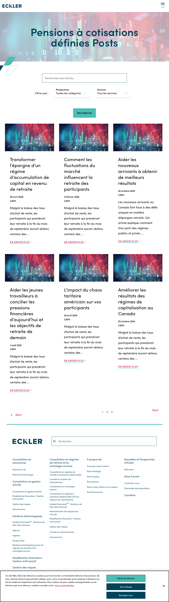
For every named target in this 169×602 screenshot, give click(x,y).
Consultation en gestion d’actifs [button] (27, 483)
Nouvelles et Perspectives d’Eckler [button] (139, 461)
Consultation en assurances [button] (22, 461)
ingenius (16, 535)
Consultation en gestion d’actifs (27, 491)
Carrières (129, 495)
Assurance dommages (23, 474)
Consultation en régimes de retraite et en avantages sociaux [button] (64, 463)
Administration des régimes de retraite (64, 513)
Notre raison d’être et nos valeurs (102, 487)
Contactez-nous (131, 483)
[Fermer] (163, 586)
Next (19, 415)
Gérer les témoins (126, 578)
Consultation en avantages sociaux (62, 488)
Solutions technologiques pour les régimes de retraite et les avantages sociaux (28, 548)
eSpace (16, 530)
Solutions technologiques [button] (27, 516)
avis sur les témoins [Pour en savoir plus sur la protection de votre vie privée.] (64, 585)
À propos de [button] (94, 459)
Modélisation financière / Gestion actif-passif (28, 497)
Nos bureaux (93, 481)
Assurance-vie (19, 469)
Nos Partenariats (95, 492)
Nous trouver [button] (131, 476)
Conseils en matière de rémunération (60, 481)
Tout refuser (126, 586)
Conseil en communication (62, 532)
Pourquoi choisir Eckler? (98, 466)
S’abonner (129, 469)
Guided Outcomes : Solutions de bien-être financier (29, 523)
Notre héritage (94, 471)
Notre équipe (93, 476)
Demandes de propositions (136, 488)
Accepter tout (126, 595)
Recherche (84, 113)
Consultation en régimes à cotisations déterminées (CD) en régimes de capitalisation (64, 496)
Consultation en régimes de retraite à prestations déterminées (66, 473)
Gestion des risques (21, 504)
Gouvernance (19, 509)
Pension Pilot (18, 540)
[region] (84, 586)
